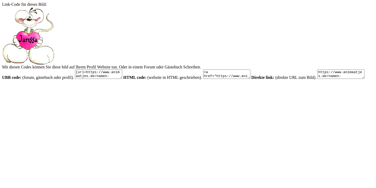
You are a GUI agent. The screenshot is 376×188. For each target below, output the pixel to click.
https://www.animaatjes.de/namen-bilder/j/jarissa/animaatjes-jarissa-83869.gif (28, 86)
